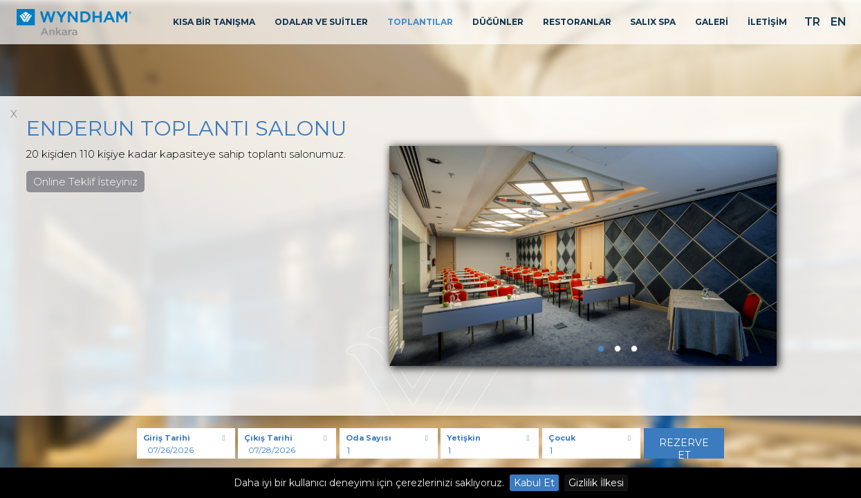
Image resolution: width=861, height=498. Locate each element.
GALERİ (711, 22)
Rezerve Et (684, 447)
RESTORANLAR (577, 22)
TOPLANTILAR (420, 22)
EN (838, 21)
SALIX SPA (653, 22)
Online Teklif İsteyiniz (85, 181)
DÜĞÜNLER (498, 22)
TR (812, 21)
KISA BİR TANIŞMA (214, 22)
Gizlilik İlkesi (596, 483)
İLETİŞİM (767, 22)
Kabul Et (534, 483)
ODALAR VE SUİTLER (321, 22)
